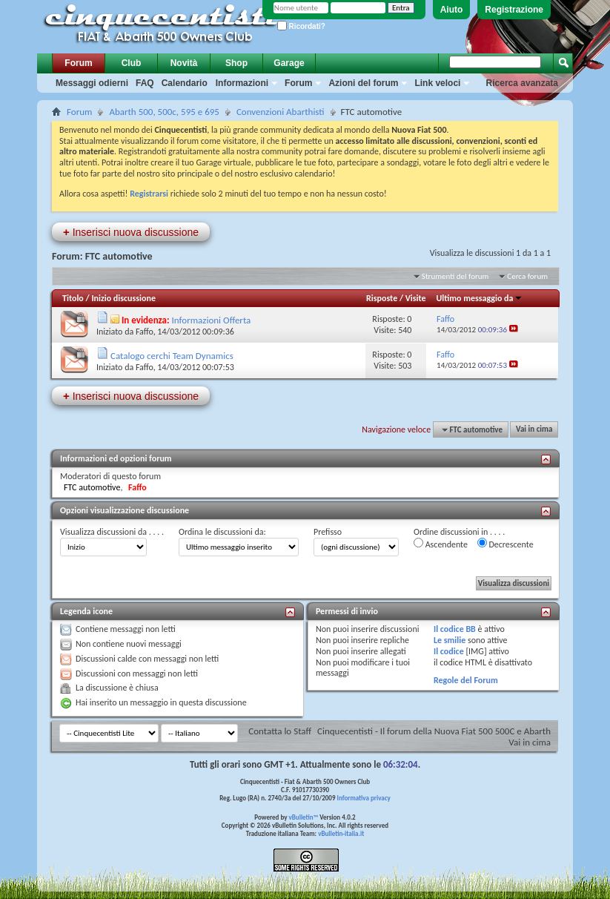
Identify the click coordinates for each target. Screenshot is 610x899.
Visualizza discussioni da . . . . (112, 532)
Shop (236, 63)
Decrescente (505, 544)
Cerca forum (527, 276)
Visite (415, 298)
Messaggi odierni (92, 83)
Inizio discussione (123, 298)
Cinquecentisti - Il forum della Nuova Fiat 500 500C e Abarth (434, 731)
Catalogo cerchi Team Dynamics (171, 355)
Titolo (73, 298)
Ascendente (441, 544)
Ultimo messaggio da (480, 298)
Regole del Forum (466, 680)
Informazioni (242, 83)
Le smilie (449, 640)
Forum (78, 63)
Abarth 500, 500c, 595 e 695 (164, 111)
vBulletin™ (304, 817)
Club (132, 63)
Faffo (144, 331)
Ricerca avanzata (522, 83)
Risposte (381, 298)
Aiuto (451, 9)
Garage (288, 63)
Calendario (185, 83)
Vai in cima (534, 430)
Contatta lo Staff (279, 731)
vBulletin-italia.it (341, 833)
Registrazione (514, 9)
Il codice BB (455, 629)
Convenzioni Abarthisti (280, 111)
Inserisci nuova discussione (131, 231)
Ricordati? (301, 26)
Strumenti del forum (455, 276)
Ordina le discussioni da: (222, 532)
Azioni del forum (363, 83)
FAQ (145, 83)
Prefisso (328, 532)
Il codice (449, 651)
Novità (184, 63)
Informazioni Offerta (211, 320)
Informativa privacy (363, 798)
